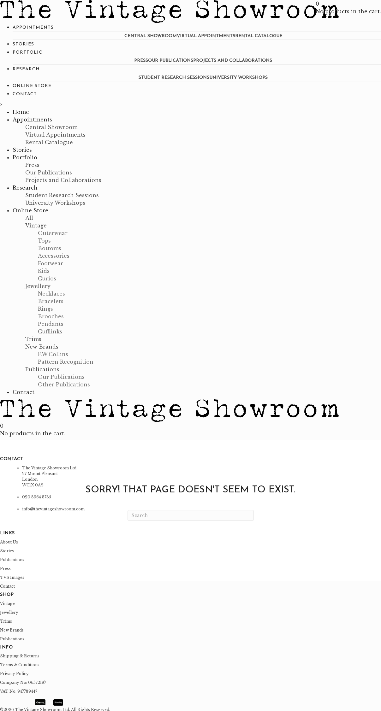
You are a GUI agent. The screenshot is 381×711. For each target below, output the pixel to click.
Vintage (7, 601)
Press (5, 566)
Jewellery (9, 610)
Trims (6, 619)
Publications (12, 557)
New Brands (12, 628)
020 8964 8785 (36, 495)
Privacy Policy (14, 672)
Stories (7, 549)
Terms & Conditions (19, 663)
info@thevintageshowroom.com (53, 507)
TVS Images (12, 575)
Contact (7, 584)
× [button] (1, 103)
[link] (33, 27)
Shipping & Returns (19, 654)
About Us (9, 540)
